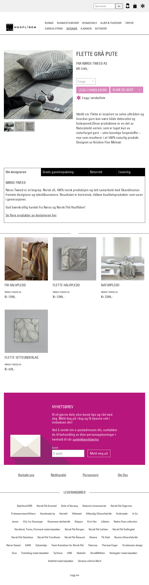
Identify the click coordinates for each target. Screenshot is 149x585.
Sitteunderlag (74, 47)
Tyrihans (57, 553)
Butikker (101, 28)
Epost (55, 447)
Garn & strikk (54, 28)
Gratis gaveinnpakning (58, 172)
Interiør (71, 28)
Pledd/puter (53, 47)
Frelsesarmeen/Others (23, 513)
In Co (135, 513)
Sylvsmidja (41, 545)
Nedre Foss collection (125, 521)
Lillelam (105, 521)
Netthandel (58, 475)
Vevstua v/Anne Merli (89, 561)
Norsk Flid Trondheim (48, 537)
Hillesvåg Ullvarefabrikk (99, 513)
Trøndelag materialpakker (35, 553)
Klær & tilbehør (110, 23)
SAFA (28, 545)
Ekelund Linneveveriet (94, 506)
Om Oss (123, 475)
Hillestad (76, 513)
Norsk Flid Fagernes (121, 506)
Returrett (96, 172)
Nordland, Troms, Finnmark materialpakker (37, 529)
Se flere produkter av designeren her (31, 215)
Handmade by (47, 513)
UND (69, 553)
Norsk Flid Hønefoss (22, 537)
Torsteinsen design (132, 545)
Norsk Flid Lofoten (98, 529)
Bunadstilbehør (68, 23)
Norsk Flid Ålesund (75, 537)
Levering (125, 172)
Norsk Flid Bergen (74, 529)
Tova (14, 553)
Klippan (79, 521)
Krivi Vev (92, 521)
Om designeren (16, 172)
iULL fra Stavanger (33, 521)
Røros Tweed (13, 545)
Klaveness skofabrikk (59, 521)
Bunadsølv (89, 23)
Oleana (93, 537)
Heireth (63, 513)
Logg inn (74, 575)
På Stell (105, 537)
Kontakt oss (26, 475)
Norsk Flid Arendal (47, 506)
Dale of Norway (69, 506)
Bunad (49, 23)
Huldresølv (122, 513)
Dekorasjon (95, 47)
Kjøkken (86, 28)
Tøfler (129, 23)
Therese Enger (110, 545)
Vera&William (97, 553)
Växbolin (81, 553)
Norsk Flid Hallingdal (124, 529)
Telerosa (92, 545)
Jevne (15, 521)
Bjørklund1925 (24, 506)
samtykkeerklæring (86, 439)
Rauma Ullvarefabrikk (126, 537)
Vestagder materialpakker (123, 553)
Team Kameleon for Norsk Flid (67, 545)
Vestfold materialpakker (61, 561)
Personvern (91, 475)
